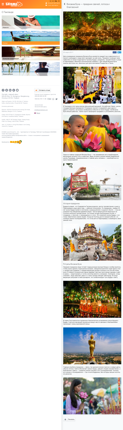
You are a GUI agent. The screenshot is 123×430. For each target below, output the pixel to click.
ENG (53, 1)
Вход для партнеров (54, 3)
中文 (59, 1)
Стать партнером (53, 5)
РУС (51, 1)
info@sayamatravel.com (41, 110)
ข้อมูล (56, 1)
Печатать (71, 419)
